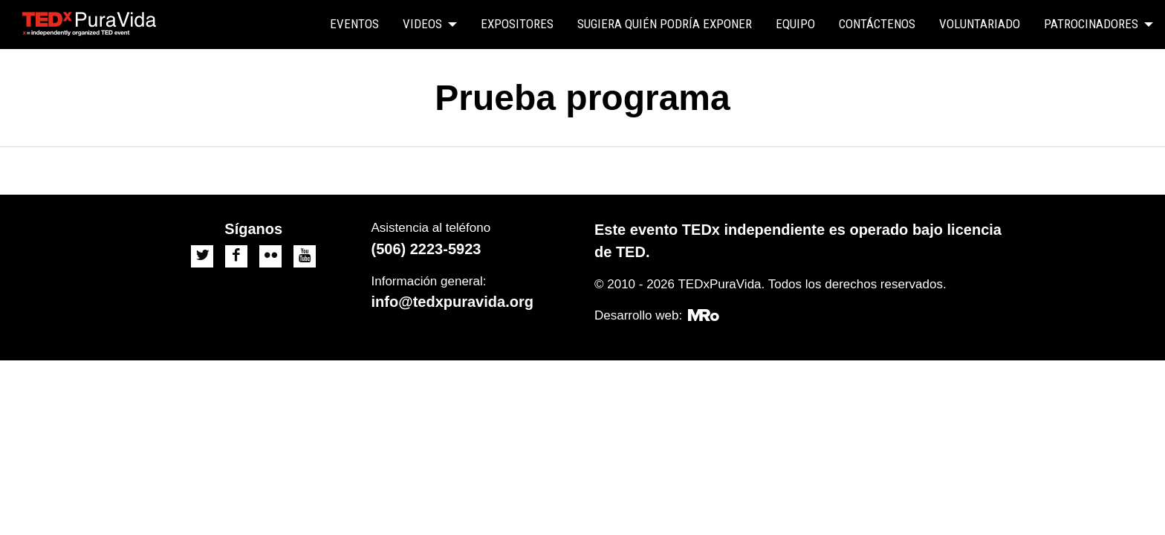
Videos (422, 23)
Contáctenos (877, 23)
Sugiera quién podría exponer (664, 23)
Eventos (354, 23)
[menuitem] (354, 24)
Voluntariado (979, 23)
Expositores (517, 23)
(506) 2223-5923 (426, 249)
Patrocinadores (1091, 23)
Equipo (795, 23)
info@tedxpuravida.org (452, 302)
